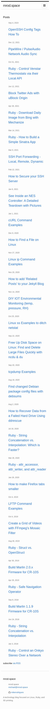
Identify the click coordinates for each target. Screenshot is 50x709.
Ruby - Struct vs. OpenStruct (20, 550)
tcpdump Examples (22, 372)
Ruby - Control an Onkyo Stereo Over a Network (26, 653)
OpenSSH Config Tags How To (24, 32)
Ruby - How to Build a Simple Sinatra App (23, 139)
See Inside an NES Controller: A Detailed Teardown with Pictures (24, 200)
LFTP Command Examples (20, 506)
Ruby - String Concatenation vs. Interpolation (21, 630)
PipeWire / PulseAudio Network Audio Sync (24, 51)
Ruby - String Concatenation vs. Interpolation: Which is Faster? (24, 443)
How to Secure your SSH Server (26, 178)
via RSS (17, 663)
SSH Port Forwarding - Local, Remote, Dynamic (25, 159)
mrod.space (11, 5)
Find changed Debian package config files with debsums (25, 391)
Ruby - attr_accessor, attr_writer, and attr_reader (27, 467)
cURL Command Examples (20, 222)
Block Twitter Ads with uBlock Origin (23, 95)
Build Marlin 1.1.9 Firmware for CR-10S (23, 609)
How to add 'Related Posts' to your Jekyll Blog (26, 281)
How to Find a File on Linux (23, 242)
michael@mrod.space (18, 687)
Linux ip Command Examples (21, 261)
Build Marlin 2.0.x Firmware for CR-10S (23, 569)
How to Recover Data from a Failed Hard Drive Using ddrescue (27, 415)
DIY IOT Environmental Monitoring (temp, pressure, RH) (24, 303)
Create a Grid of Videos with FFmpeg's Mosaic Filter (25, 528)
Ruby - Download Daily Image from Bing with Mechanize (24, 117)
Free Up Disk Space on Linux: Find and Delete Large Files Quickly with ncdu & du (25, 350)
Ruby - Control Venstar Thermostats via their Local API (24, 73)
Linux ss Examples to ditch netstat (27, 325)
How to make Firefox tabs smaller (26, 486)
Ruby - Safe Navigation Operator (24, 589)
